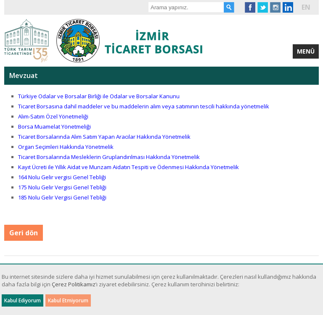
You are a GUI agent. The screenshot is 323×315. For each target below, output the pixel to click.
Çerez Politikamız (73, 284)
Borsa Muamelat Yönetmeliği (54, 126)
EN (306, 7)
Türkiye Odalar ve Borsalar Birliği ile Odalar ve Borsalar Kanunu (99, 96)
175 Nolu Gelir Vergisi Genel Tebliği (63, 187)
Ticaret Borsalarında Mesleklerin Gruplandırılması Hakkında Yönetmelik (109, 157)
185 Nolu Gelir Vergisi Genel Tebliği (63, 197)
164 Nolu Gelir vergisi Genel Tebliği (62, 177)
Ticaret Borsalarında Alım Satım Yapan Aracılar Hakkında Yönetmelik (104, 136)
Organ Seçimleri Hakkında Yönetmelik (66, 147)
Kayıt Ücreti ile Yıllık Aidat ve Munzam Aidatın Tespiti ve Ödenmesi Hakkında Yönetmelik (128, 167)
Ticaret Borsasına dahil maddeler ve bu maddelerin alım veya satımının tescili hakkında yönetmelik (143, 106)
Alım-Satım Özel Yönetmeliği (53, 116)
